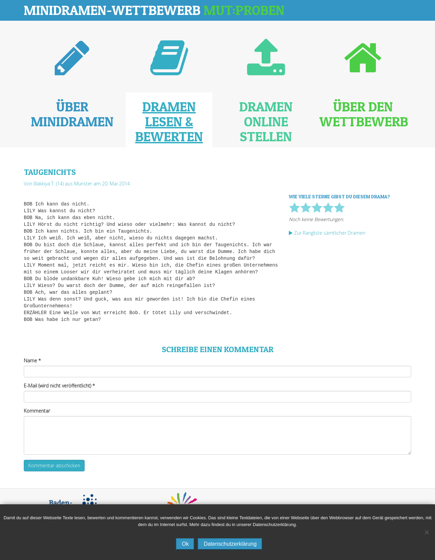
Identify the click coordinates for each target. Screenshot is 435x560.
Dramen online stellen (266, 121)
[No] (426, 532)
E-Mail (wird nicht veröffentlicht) (59, 385)
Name (32, 360)
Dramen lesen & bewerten (169, 121)
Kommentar (37, 411)
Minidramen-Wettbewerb (154, 10)
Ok (185, 544)
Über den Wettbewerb (363, 114)
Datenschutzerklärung (230, 544)
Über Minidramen (72, 114)
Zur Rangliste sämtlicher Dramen (327, 233)
